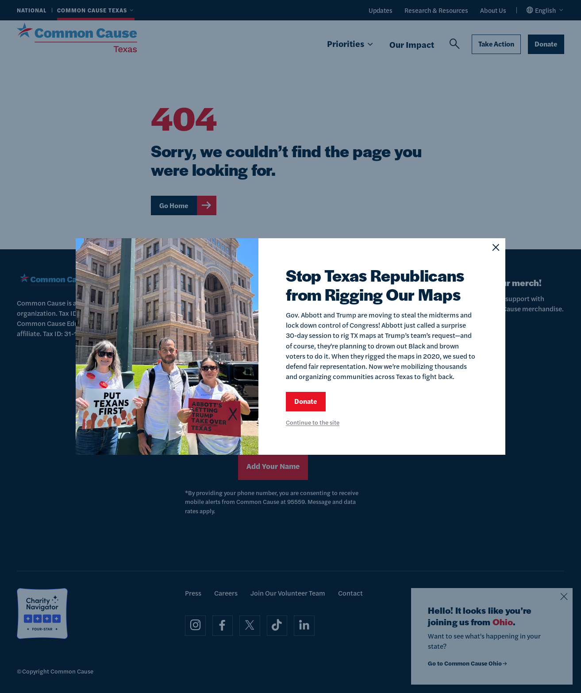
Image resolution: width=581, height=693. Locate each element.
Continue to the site (312, 422)
